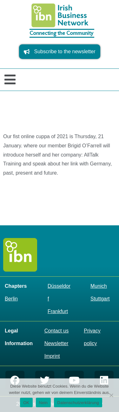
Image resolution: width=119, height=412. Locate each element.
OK (26, 402)
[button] (10, 80)
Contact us (56, 330)
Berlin (11, 298)
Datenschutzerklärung (78, 402)
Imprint (52, 356)
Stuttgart (99, 298)
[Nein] (111, 395)
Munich (98, 286)
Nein (43, 402)
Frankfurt (58, 311)
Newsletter (56, 343)
